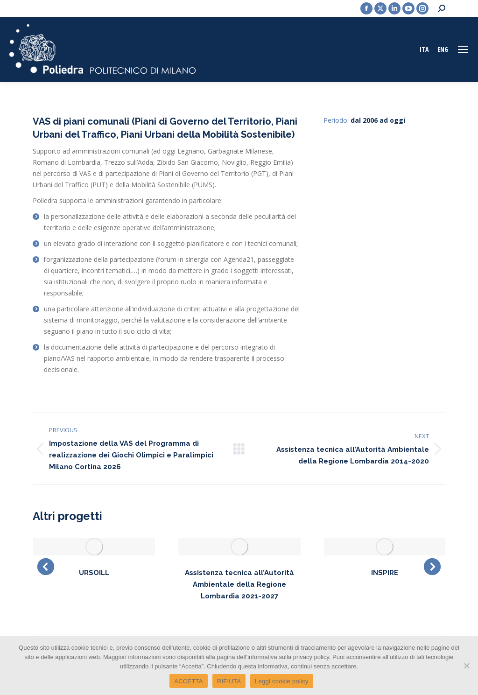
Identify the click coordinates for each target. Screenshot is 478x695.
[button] (45, 566)
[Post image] (94, 546)
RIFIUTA (229, 681)
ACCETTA (188, 681)
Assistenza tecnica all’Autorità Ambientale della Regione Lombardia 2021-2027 (239, 584)
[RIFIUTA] (466, 665)
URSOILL (94, 573)
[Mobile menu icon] (463, 49)
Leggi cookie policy (282, 681)
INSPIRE (384, 573)
